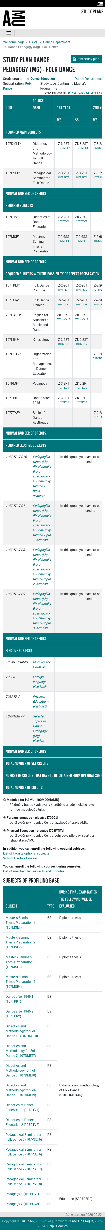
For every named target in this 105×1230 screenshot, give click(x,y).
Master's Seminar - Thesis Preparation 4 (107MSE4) (20, 982)
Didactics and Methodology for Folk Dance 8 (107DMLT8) (21, 1070)
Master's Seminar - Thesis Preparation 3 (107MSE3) (20, 962)
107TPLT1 (63, 289)
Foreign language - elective (40, 682)
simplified (96, 92)
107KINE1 (63, 344)
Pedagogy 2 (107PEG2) (22, 1204)
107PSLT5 (63, 177)
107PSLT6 (81, 177)
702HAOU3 (63, 319)
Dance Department (56, 42)
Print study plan (86, 59)
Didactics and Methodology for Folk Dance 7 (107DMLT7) (21, 1051)
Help (50, 1226)
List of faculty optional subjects (26, 853)
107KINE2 (81, 344)
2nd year (84, 92)
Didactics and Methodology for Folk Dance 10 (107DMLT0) (22, 1031)
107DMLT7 (63, 148)
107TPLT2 (81, 289)
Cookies (62, 1226)
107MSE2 (81, 241)
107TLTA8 (81, 304)
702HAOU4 (81, 319)
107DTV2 (81, 221)
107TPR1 (63, 402)
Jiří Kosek (27, 1221)
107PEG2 (81, 387)
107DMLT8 (81, 148)
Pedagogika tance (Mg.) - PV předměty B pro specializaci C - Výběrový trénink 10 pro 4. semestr (42, 476)
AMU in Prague (82, 1221)
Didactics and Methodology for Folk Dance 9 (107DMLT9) (21, 1090)
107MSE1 (63, 241)
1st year (72, 92)
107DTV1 (63, 221)
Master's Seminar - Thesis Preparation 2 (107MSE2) (20, 942)
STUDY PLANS (92, 12)
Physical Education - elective (41, 701)
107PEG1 (63, 387)
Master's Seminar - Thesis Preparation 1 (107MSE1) (20, 922)
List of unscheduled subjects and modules (33, 871)
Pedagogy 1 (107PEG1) (22, 1194)
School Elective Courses (20, 858)
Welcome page (13, 42)
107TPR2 (81, 402)
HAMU (33, 42)
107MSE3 (99, 241)
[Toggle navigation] (9, 33)
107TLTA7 (63, 304)
